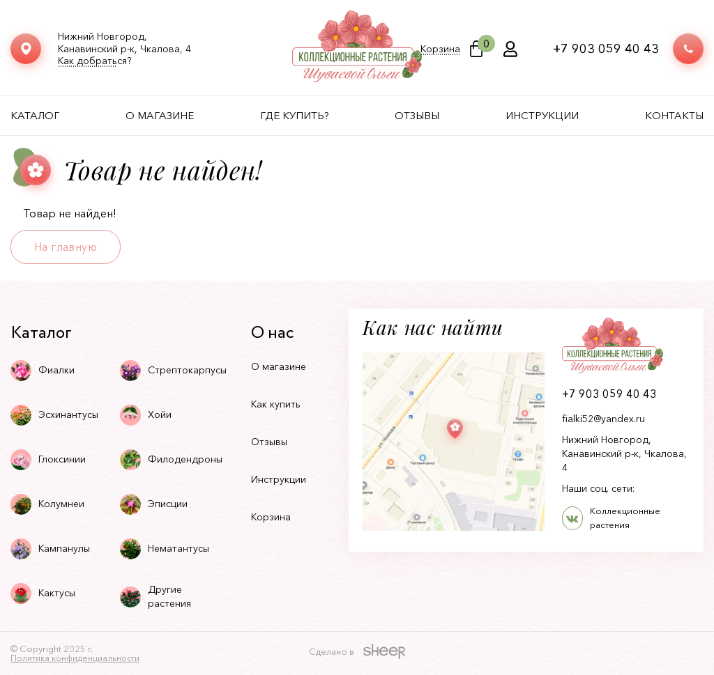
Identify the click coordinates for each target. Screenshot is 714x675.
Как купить (276, 404)
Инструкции (542, 115)
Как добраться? (94, 61)
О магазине (160, 115)
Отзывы (417, 115)
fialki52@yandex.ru (603, 418)
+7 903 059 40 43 (606, 48)
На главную (65, 247)
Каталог (34, 115)
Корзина (440, 49)
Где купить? (294, 115)
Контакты (674, 115)
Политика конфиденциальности (74, 658)
